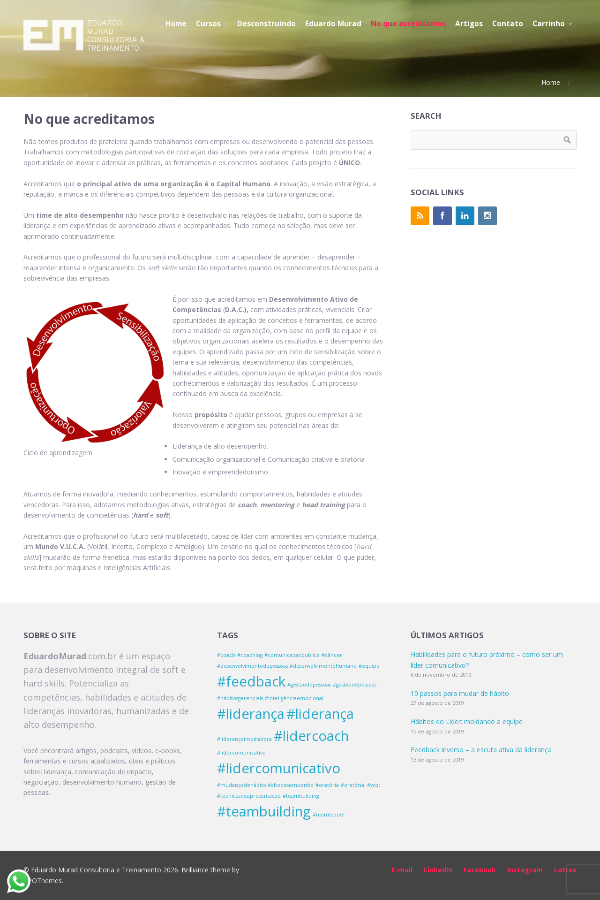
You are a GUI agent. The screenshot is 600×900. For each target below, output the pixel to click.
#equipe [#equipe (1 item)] (369, 666)
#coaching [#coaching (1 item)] (249, 655)
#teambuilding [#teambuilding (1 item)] (301, 796)
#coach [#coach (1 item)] (226, 655)
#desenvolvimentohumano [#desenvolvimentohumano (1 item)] (323, 666)
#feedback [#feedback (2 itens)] (251, 681)
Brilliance (195, 869)
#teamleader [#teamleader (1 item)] (329, 814)
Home (550, 82)
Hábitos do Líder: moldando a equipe (467, 721)
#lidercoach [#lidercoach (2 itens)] (311, 735)
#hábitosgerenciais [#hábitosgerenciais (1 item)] (240, 698)
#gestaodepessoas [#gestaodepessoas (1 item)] (309, 684)
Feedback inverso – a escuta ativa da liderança (481, 749)
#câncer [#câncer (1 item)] (332, 655)
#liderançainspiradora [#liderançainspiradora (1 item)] (244, 739)
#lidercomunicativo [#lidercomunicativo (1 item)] (241, 752)
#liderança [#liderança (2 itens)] (251, 713)
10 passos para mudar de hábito (460, 693)
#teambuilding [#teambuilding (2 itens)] (264, 811)
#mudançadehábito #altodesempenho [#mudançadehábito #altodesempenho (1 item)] (265, 785)
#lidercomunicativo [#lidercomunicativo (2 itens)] (278, 768)
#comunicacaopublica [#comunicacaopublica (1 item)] (292, 655)
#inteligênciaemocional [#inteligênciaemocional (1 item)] (294, 698)
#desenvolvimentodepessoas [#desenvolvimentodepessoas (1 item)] (252, 666)
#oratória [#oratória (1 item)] (327, 785)
